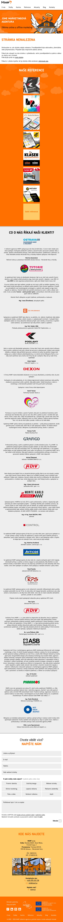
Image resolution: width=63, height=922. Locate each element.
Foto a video (11, 794)
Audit (51, 794)
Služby (11, 7)
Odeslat (57, 821)
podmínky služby (40, 815)
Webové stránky (51, 783)
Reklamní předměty (51, 789)
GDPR (40, 817)
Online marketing (11, 789)
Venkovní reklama (31, 794)
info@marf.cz (33, 883)
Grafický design (31, 783)
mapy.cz (33, 889)
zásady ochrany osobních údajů (25, 815)
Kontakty (52, 7)
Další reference (31, 212)
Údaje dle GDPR (11, 904)
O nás (3, 7)
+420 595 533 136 (33, 880)
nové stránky (19, 57)
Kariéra (18, 7)
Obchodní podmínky (12, 902)
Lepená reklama (31, 789)
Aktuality (37, 7)
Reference (27, 7)
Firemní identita (11, 783)
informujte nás (43, 61)
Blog (44, 7)
